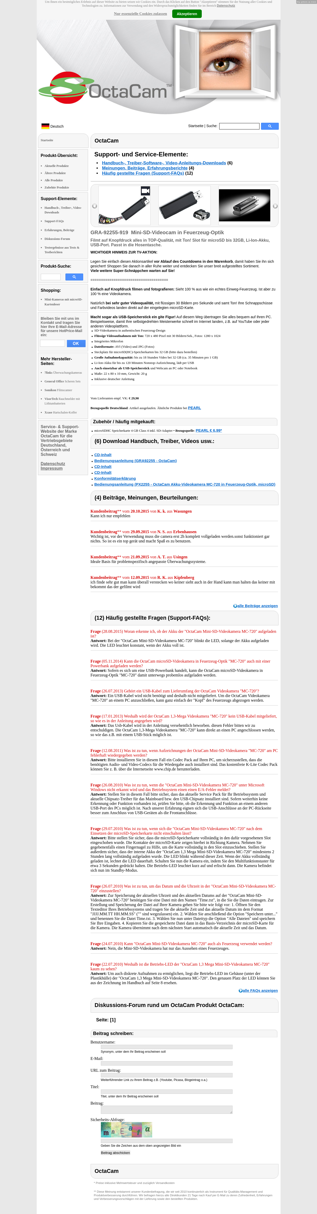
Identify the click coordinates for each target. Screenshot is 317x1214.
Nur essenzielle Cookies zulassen (140, 14)
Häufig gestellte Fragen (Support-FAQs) (143, 173)
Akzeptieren (187, 14)
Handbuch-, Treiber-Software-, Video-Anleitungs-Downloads (164, 163)
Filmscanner (58, 390)
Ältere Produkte (55, 173)
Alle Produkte (54, 180)
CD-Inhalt (103, 455)
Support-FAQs (54, 221)
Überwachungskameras (63, 372)
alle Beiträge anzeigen (257, 606)
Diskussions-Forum (57, 239)
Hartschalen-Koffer (61, 412)
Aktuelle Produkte (57, 166)
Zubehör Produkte (57, 187)
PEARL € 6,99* (209, 430)
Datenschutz (226, 5)
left (94, 206)
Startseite (195, 126)
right (275, 206)
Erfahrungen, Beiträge (59, 230)
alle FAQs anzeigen (260, 990)
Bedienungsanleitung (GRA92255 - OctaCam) (135, 460)
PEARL (194, 408)
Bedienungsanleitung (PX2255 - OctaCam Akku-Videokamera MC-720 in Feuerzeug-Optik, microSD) (184, 484)
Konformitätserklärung (115, 478)
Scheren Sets (63, 381)
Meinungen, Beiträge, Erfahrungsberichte (145, 168)
